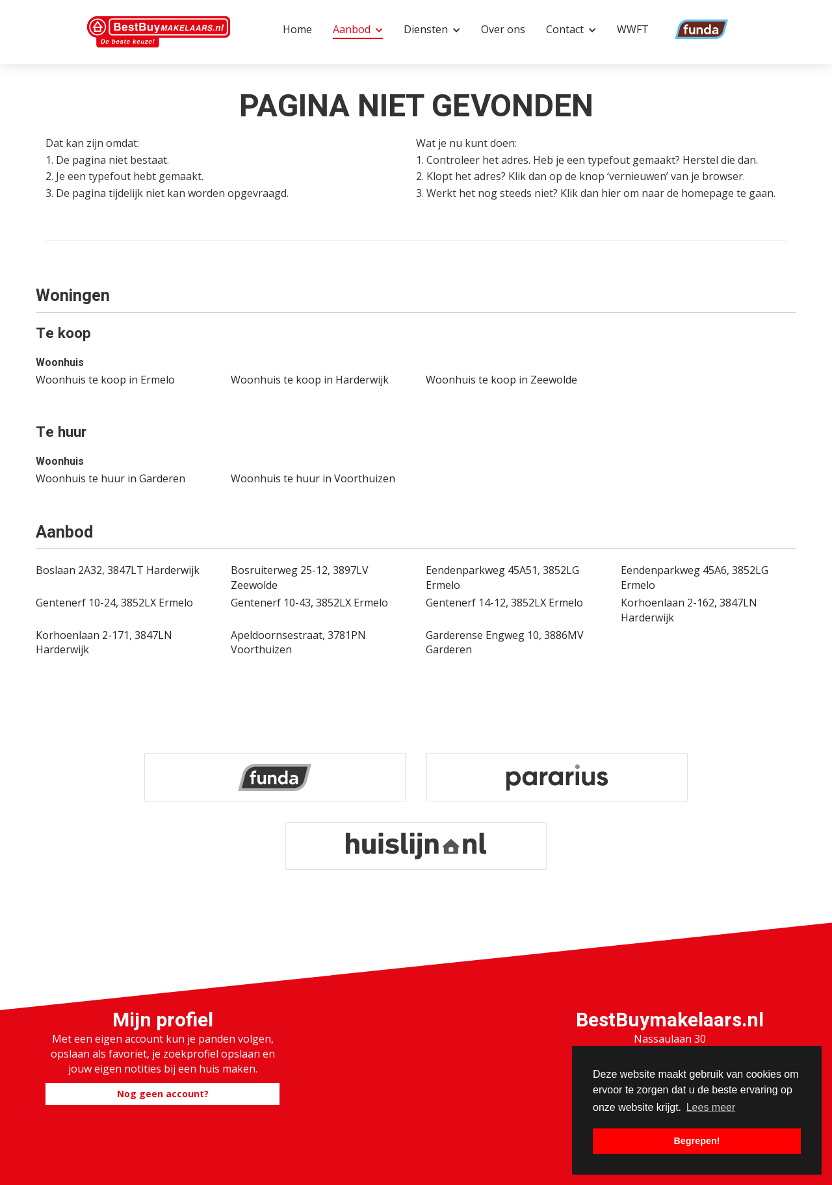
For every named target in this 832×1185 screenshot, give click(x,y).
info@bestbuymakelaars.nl (669, 1013)
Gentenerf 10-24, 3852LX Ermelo (114, 602)
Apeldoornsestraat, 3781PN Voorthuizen (298, 642)
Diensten (432, 29)
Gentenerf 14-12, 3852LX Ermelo (504, 602)
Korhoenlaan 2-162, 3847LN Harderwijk (689, 610)
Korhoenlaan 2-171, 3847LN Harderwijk (104, 642)
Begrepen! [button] (696, 1141)
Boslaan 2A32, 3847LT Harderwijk (118, 570)
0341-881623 (669, 998)
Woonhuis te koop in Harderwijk (310, 379)
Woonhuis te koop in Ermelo (105, 379)
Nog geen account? (163, 1008)
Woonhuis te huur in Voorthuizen (313, 478)
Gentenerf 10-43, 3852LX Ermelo (309, 602)
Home (297, 29)
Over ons (503, 29)
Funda (684, 29)
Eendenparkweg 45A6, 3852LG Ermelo (694, 577)
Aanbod (358, 29)
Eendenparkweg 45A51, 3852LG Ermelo (502, 577)
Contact (571, 29)
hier (611, 193)
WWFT (633, 29)
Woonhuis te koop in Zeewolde (501, 379)
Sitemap (549, 1158)
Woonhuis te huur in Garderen (110, 478)
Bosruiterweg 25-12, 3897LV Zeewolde (300, 577)
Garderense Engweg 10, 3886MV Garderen (505, 642)
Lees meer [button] (711, 1107)
